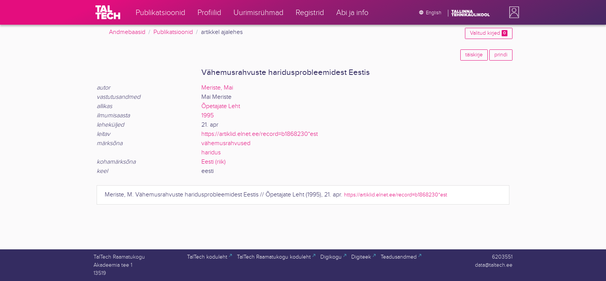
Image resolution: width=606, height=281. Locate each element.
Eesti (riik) (213, 162)
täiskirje (474, 55)
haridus (211, 152)
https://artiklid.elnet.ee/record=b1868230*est (259, 134)
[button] (512, 12)
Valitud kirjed (488, 33)
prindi (500, 55)
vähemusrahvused (225, 143)
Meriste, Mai (217, 87)
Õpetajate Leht (220, 106)
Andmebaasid (127, 32)
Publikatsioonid (173, 32)
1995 (207, 115)
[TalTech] (107, 12)
